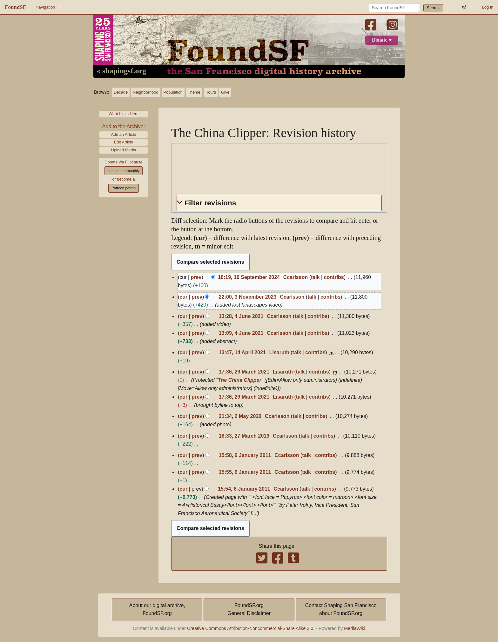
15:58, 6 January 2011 (245, 455)
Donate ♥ (382, 40)
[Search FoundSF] (394, 7)
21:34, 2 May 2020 (240, 416)
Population (173, 92)
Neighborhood (145, 92)
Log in (487, 7)
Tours (211, 92)
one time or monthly (123, 171)
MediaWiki (354, 628)
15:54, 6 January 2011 (244, 489)
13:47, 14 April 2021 (242, 352)
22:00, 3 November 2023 (247, 297)
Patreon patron (123, 188)
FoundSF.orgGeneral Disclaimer (249, 609)
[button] (279, 203)
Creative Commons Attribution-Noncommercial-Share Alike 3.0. (251, 628)
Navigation (45, 7)
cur (183, 297)
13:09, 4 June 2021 (241, 333)
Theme (194, 92)
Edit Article (123, 142)
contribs (334, 277)
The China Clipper (239, 380)
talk (315, 277)
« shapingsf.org (121, 71)
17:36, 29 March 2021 (244, 371)
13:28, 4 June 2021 (241, 316)
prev (196, 277)
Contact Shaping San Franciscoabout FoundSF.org (341, 609)
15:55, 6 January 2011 (245, 472)
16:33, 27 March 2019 (244, 436)
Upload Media (123, 150)
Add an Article (123, 134)
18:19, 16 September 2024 (249, 277)
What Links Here (124, 113)
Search (433, 7)
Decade (121, 92)
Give (225, 92)
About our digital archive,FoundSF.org (157, 609)
